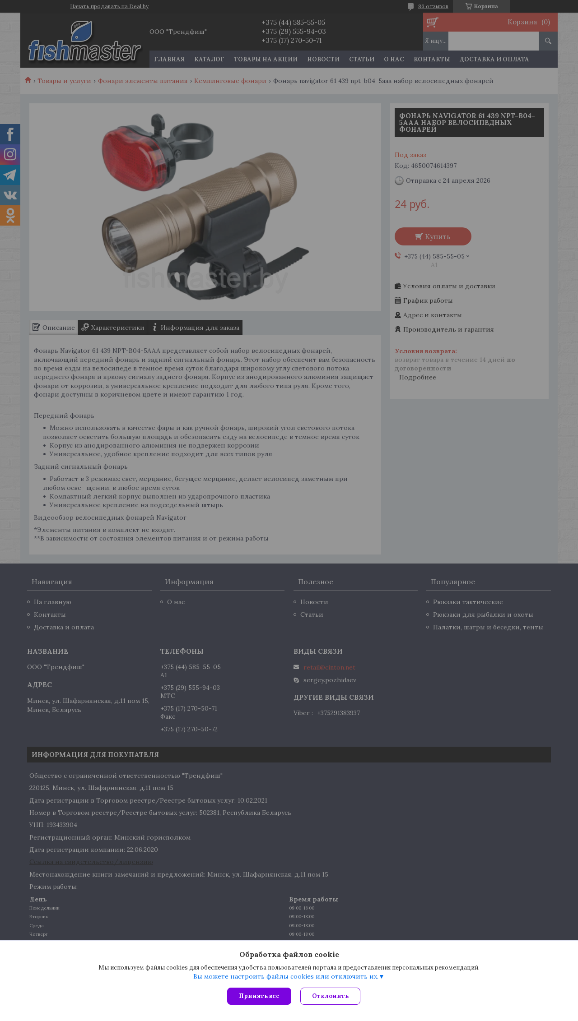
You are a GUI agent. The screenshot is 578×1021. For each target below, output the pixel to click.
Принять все (259, 996)
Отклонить (330, 996)
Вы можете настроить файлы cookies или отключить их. (285, 976)
